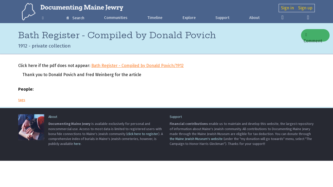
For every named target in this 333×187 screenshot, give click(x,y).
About (254, 17)
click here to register (142, 134)
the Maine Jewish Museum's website (196, 139)
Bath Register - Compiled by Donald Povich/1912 (137, 65)
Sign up (305, 7)
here (77, 144)
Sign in (287, 7)
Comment (313, 37)
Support (222, 17)
